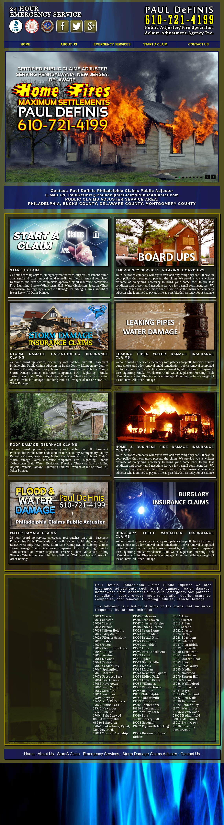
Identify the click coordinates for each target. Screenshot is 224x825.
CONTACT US (198, 44)
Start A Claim (68, 754)
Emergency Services (101, 754)
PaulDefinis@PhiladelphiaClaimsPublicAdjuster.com (123, 195)
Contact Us (190, 754)
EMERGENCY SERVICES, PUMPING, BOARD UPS (160, 270)
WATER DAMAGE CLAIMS (33, 533)
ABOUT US (69, 44)
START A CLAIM (155, 44)
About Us (46, 754)
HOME (25, 44)
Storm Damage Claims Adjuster (149, 754)
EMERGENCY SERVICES (112, 44)
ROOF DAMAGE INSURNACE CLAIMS (43, 444)
